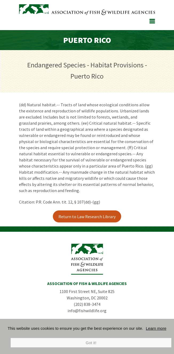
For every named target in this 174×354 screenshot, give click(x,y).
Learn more (156, 328)
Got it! (91, 342)
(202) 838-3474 (87, 304)
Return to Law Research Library (87, 216)
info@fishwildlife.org (87, 310)
